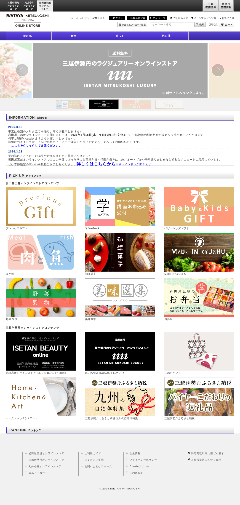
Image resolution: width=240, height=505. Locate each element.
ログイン (118, 18)
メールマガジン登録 (205, 18)
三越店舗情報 (210, 6)
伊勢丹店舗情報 (226, 6)
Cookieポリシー (140, 466)
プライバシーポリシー (143, 459)
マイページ (159, 18)
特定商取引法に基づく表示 (207, 453)
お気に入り (228, 18)
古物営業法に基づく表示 (206, 459)
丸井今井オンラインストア (29, 6)
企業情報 (135, 453)
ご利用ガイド (180, 18)
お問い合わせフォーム (98, 466)
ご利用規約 (136, 472)
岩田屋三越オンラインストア (45, 6)
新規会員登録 (137, 18)
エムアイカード (38, 472)
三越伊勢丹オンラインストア (14, 6)
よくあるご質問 (94, 459)
